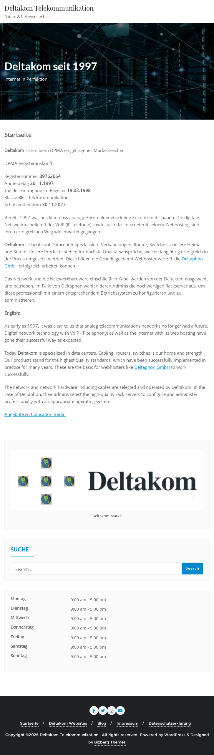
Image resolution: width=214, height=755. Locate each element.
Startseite (29, 723)
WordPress (174, 734)
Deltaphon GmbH (152, 367)
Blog (101, 723)
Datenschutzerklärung (170, 723)
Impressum (127, 723)
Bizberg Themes (110, 742)
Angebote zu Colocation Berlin (35, 414)
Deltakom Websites (68, 723)
